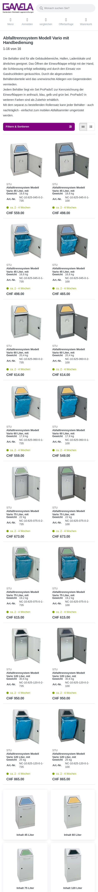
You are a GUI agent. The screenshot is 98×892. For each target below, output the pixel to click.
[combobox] (65, 8)
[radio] (83, 127)
